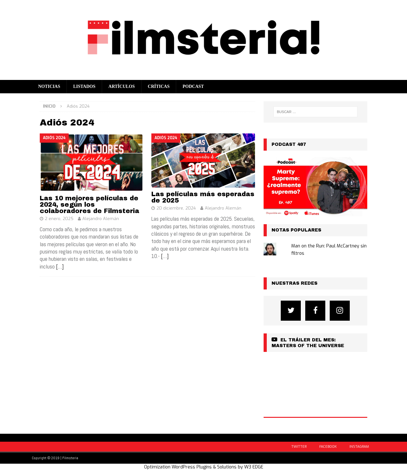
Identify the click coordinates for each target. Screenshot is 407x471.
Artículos (121, 86)
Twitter (299, 446)
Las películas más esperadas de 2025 (202, 197)
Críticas (158, 86)
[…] (60, 266)
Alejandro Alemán (100, 218)
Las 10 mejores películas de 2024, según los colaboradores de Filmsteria (89, 204)
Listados (84, 86)
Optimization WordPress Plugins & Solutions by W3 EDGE (203, 467)
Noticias (49, 86)
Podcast (193, 86)
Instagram (359, 446)
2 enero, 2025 (59, 218)
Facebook (328, 446)
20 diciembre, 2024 (176, 208)
